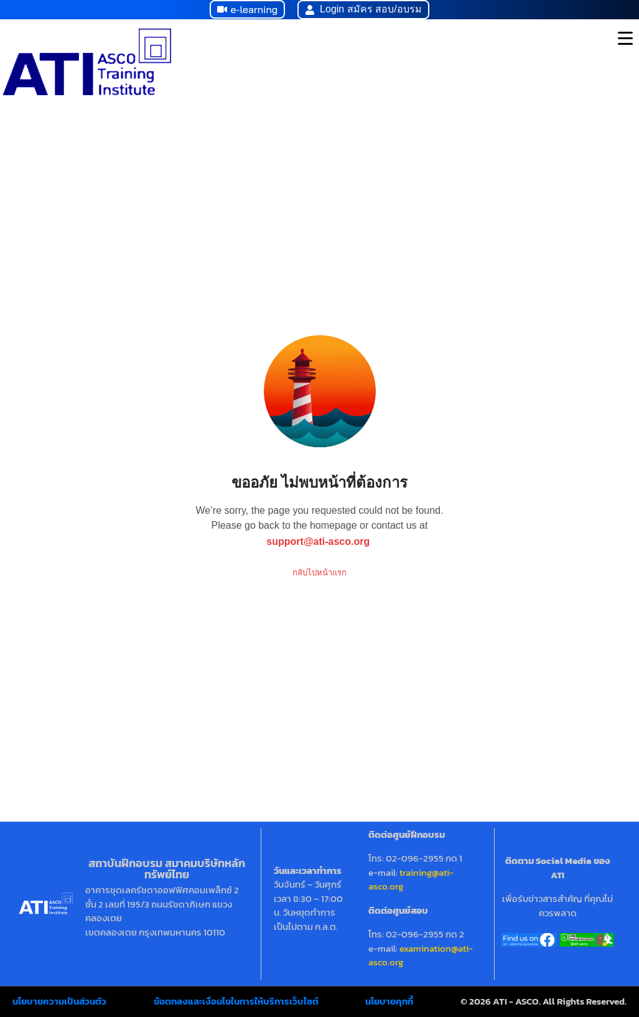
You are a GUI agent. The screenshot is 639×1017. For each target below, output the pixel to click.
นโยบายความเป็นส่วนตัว (59, 1001)
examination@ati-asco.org (420, 955)
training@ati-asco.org (411, 879)
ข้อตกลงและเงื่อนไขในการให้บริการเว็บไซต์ (236, 1001)
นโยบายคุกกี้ (389, 1001)
